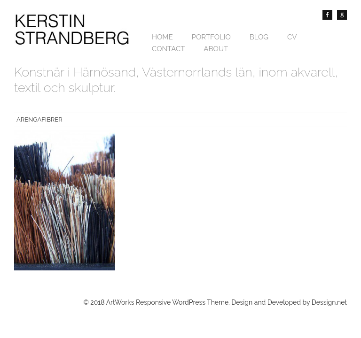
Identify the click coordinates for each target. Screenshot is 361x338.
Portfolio (211, 37)
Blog (259, 37)
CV (292, 37)
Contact (168, 49)
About (216, 49)
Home (162, 37)
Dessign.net (329, 302)
